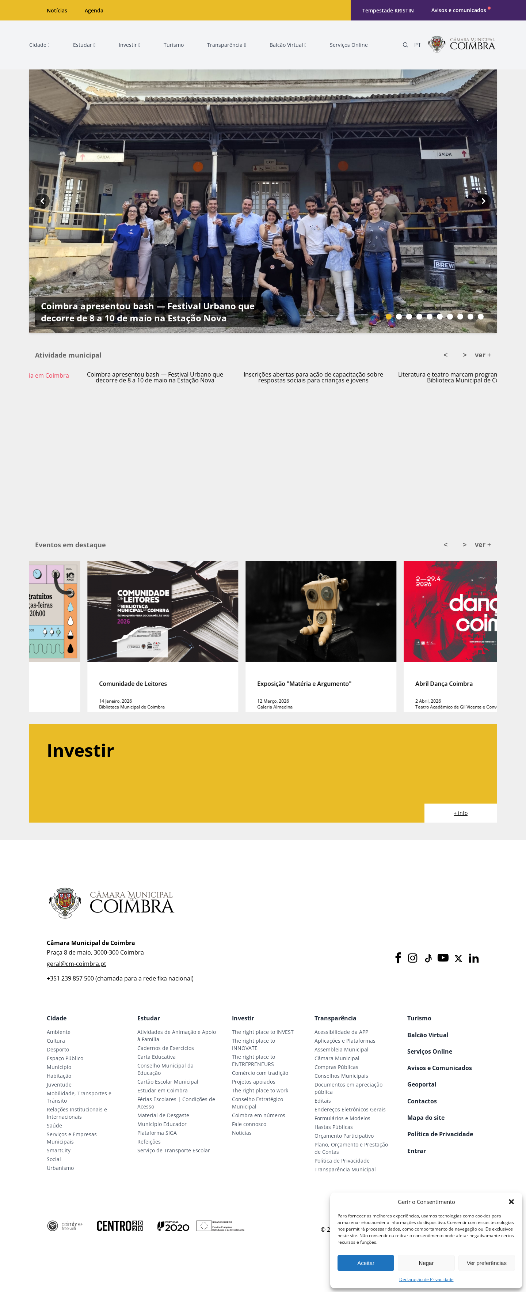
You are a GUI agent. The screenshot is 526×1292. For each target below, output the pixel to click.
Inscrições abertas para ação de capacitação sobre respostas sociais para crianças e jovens (428, 377)
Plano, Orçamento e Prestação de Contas (351, 1148)
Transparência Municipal (345, 1169)
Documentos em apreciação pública (348, 1088)
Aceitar (365, 1263)
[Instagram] (413, 958)
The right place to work (260, 1090)
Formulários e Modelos (342, 1118)
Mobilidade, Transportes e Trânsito (79, 1097)
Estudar (148, 1018)
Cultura (56, 1040)
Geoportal (422, 1084)
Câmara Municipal (337, 1058)
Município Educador (162, 1124)
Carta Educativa (156, 1056)
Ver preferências (487, 1263)
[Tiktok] (427, 958)
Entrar (416, 1151)
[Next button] (483, 201)
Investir (243, 1018)
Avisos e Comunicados (439, 1068)
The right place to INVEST (263, 1031)
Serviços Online (429, 1051)
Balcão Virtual (428, 1035)
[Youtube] (443, 958)
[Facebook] (398, 958)
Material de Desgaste (163, 1115)
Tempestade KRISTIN (388, 10)
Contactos (422, 1101)
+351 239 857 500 (70, 978)
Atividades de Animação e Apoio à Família (176, 1035)
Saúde (54, 1125)
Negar (426, 1263)
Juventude (59, 1084)
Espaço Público (65, 1058)
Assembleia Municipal (342, 1049)
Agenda (94, 10)
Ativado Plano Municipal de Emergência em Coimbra (112, 375)
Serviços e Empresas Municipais (72, 1138)
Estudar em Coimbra (162, 1090)
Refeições (149, 1141)
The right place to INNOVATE (253, 1044)
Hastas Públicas (334, 1126)
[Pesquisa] (405, 45)
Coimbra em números (258, 1115)
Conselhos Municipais (341, 1075)
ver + (483, 354)
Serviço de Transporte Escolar (173, 1150)
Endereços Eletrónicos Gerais (350, 1109)
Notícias (57, 10)
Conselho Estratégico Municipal (257, 1103)
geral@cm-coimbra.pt (76, 964)
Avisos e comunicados (458, 10)
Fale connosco (249, 1124)
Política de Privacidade (342, 1160)
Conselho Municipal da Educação (165, 1069)
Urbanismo (60, 1167)
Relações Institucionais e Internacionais (77, 1113)
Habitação (59, 1075)
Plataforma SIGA (157, 1132)
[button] (511, 1201)
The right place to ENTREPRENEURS (253, 1060)
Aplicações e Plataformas (345, 1040)
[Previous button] (42, 201)
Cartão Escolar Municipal (167, 1081)
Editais (323, 1100)
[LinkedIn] (473, 958)
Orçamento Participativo (344, 1135)
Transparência (336, 1018)
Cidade (56, 1018)
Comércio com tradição (260, 1072)
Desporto (58, 1049)
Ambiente (58, 1031)
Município (59, 1067)
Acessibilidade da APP (341, 1031)
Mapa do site (426, 1118)
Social (54, 1159)
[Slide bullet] (389, 317)
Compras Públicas (336, 1067)
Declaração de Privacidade (426, 1279)
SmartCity (58, 1150)
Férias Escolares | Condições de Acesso (176, 1103)
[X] (458, 958)
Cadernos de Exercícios (165, 1047)
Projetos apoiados (253, 1081)
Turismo (419, 1018)
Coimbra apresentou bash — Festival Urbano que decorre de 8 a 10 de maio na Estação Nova (148, 312)
